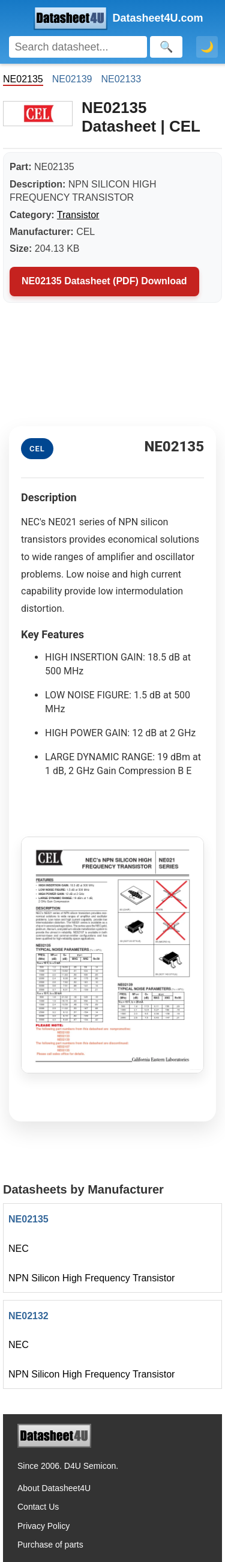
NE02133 (121, 79)
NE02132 (28, 1316)
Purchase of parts (50, 1544)
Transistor (78, 215)
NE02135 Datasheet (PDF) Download (104, 281)
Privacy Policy (43, 1526)
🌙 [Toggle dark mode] (207, 47)
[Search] (78, 47)
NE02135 (28, 1219)
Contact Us (38, 1507)
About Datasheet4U (54, 1488)
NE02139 (72, 79)
